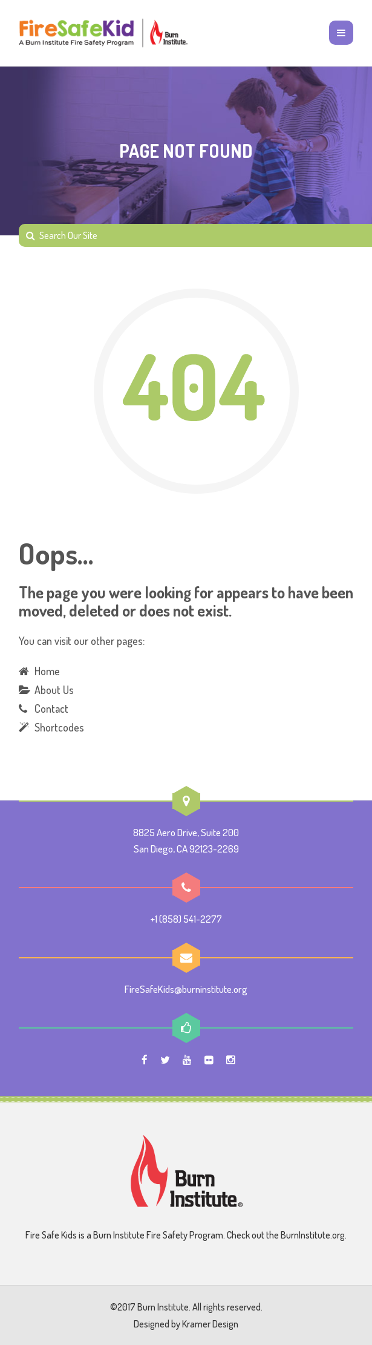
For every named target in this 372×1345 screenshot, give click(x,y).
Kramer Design (210, 1324)
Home (47, 671)
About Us (54, 689)
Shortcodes (59, 727)
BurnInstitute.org (313, 1235)
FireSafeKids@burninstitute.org (186, 989)
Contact (51, 708)
